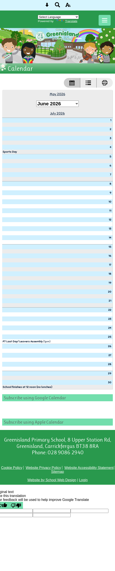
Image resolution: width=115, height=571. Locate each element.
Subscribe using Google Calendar (35, 397)
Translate (66, 21)
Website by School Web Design (51, 480)
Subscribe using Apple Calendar (34, 422)
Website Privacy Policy (43, 468)
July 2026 (57, 113)
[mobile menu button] (105, 20)
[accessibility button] (68, 6)
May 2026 (57, 94)
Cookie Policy (11, 468)
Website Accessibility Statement (89, 468)
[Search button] (57, 6)
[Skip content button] (47, 6)
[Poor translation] (16, 505)
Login (83, 480)
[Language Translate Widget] (58, 17)
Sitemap (57, 472)
